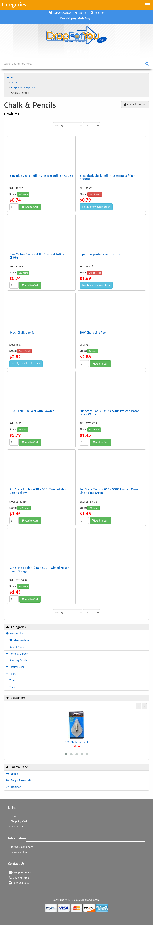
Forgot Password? (18, 780)
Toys (10, 687)
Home (11, 77)
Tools (14, 82)
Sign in (80, 12)
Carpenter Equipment (23, 87)
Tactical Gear (15, 667)
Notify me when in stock (96, 206)
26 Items (22, 429)
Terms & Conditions (21, 847)
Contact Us (16, 826)
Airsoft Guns (15, 647)
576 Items (23, 194)
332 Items (23, 586)
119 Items (23, 272)
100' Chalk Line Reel (76, 742)
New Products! (16, 633)
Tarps (11, 673)
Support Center (60, 12)
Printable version (135, 104)
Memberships (17, 640)
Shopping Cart (18, 821)
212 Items (93, 508)
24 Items (93, 351)
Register (97, 12)
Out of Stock (95, 194)
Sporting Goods (16, 660)
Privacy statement (20, 852)
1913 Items (94, 429)
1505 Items (23, 508)
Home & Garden (17, 653)
